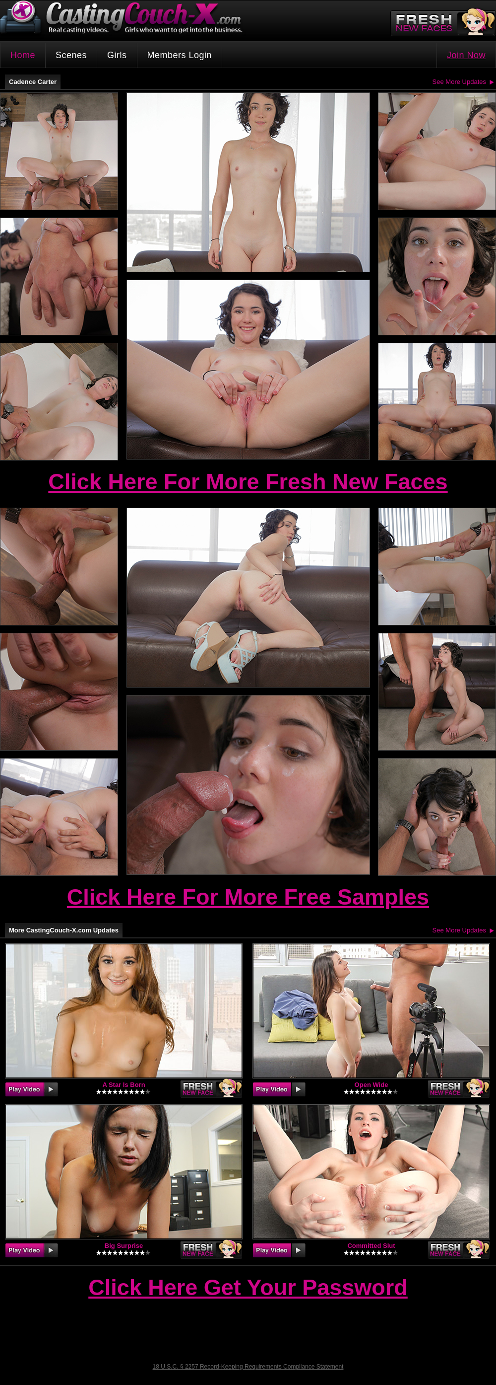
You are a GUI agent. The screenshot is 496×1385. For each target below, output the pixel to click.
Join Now (466, 55)
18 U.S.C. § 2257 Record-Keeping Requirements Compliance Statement (248, 1366)
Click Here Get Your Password (248, 1288)
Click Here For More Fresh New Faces (247, 481)
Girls (117, 55)
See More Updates (459, 81)
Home (22, 55)
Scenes (71, 55)
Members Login (179, 55)
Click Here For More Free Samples (248, 897)
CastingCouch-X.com (124, 19)
